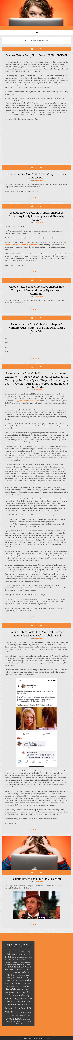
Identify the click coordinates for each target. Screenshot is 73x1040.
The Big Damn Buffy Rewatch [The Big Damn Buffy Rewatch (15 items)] (17, 997)
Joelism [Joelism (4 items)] (9, 980)
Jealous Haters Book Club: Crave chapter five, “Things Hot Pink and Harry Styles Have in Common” (36, 290)
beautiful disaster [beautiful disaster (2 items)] (17, 954)
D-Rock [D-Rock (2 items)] (25, 957)
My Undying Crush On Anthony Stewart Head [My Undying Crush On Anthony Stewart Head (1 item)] (20, 983)
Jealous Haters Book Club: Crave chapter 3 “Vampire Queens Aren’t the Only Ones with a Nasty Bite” (36, 327)
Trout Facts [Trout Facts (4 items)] (11, 1015)
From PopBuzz (52, 515)
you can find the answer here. (28, 401)
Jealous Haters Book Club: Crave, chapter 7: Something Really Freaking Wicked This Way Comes (36, 216)
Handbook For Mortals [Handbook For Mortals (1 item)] (26, 962)
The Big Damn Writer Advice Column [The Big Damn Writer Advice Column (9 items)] (19, 1001)
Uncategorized (39, 58)
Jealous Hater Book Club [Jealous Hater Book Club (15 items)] (18, 966)
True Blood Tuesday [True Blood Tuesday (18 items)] (18, 1016)
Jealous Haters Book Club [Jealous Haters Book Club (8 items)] (16, 969)
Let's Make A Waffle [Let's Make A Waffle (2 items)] (18, 980)
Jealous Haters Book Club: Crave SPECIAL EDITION (36, 55)
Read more (38, 197)
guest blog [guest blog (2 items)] (17, 962)
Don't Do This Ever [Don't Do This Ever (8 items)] (16, 959)
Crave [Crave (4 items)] (21, 957)
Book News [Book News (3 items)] (26, 954)
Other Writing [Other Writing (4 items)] (25, 989)
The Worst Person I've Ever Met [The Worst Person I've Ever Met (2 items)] (22, 1012)
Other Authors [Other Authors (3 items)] (19, 986)
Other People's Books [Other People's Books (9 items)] (18, 987)
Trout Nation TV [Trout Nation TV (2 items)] (20, 1016)
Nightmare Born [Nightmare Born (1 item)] (10, 986)
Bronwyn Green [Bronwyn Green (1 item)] (15, 957)
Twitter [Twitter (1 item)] (24, 1019)
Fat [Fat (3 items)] (13, 962)
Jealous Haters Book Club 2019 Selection (36, 853)
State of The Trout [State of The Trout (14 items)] (20, 993)
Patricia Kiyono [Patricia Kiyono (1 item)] (8, 992)
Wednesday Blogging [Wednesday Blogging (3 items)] (20, 1021)
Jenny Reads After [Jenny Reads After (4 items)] (22, 978)
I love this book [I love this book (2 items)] (26, 964)
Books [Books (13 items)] (8, 956)
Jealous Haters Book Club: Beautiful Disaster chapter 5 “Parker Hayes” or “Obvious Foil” (36, 633)
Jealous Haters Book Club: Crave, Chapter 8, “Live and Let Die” (37, 175)
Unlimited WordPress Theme (31, 1038)
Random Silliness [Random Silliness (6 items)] (19, 992)
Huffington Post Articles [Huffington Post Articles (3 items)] (13, 964)
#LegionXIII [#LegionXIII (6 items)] (11, 951)
